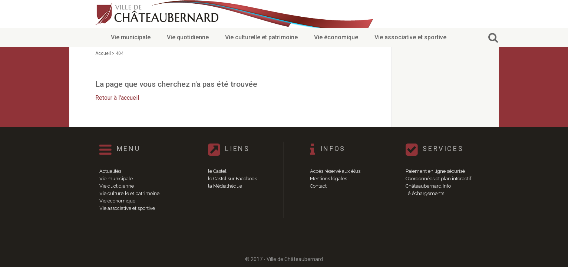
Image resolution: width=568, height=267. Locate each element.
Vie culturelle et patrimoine (261, 37)
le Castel (217, 171)
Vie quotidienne (188, 37)
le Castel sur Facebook (232, 178)
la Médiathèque (225, 186)
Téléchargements (425, 193)
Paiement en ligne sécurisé (435, 171)
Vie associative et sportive (410, 37)
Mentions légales (328, 178)
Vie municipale (131, 37)
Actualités (110, 171)
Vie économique (336, 37)
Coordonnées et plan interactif (438, 178)
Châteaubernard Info (428, 186)
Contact (318, 186)
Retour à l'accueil (117, 97)
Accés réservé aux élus (335, 171)
